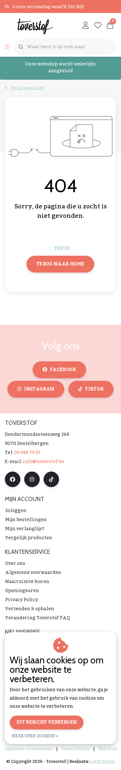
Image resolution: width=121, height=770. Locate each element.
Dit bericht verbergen (46, 722)
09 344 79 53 (27, 452)
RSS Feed (107, 749)
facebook (59, 369)
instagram (35, 389)
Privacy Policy (75, 749)
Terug (59, 248)
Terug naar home (60, 264)
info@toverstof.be (43, 461)
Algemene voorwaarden (28, 749)
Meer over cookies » (35, 736)
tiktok (91, 389)
